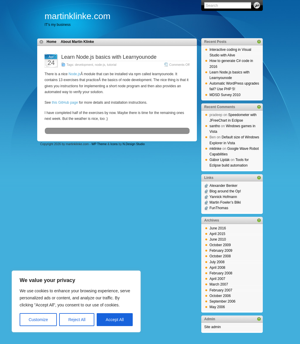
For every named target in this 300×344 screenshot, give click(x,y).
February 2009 (220, 251)
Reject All (76, 319)
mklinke (215, 149)
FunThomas (218, 208)
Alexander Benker (223, 186)
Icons (114, 144)
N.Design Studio (134, 144)
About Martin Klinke (77, 42)
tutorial (111, 64)
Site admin (212, 327)
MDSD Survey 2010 (225, 95)
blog (3, 341)
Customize (38, 319)
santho (214, 126)
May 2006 (217, 307)
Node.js (75, 74)
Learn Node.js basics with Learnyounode (108, 57)
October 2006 (220, 296)
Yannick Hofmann (223, 197)
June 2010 (217, 239)
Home (51, 42)
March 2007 (218, 284)
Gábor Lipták (219, 160)
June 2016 (217, 228)
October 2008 (220, 256)
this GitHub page (65, 102)
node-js (100, 64)
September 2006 (222, 301)
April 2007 (217, 279)
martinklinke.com (77, 16)
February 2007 (220, 290)
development (84, 64)
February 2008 (220, 273)
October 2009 (220, 245)
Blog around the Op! (225, 191)
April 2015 (217, 234)
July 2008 (216, 262)
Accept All (115, 319)
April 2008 (217, 268)
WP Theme (99, 144)
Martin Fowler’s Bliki (225, 202)
